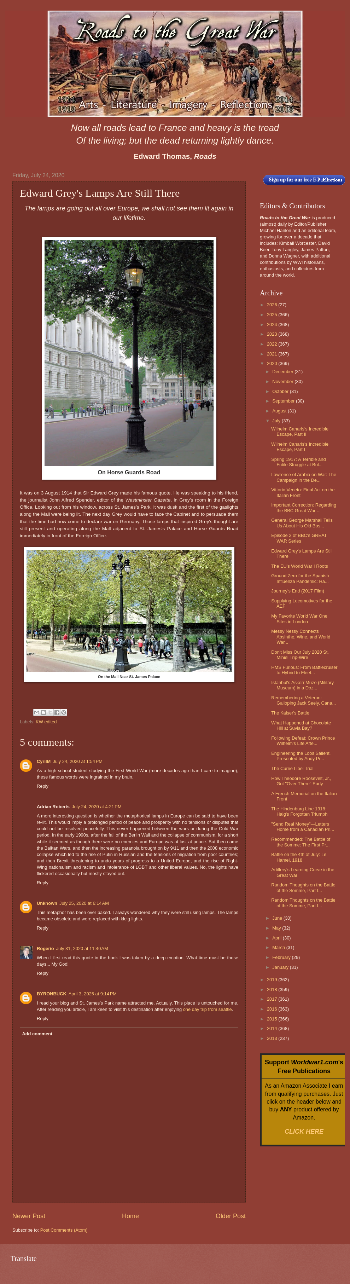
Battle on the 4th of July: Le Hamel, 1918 (298, 857)
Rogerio (45, 948)
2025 (272, 314)
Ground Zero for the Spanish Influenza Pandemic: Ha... (300, 578)
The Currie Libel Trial (292, 768)
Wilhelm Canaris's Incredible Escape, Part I (299, 446)
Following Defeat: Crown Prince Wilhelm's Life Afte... (303, 740)
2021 (272, 354)
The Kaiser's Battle (290, 713)
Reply (42, 786)
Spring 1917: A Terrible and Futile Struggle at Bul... (298, 462)
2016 (272, 1009)
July (276, 420)
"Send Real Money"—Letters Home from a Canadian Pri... (302, 826)
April (277, 938)
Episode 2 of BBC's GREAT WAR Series (299, 538)
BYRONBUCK (51, 993)
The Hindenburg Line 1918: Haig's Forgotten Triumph (299, 811)
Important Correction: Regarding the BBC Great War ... (303, 507)
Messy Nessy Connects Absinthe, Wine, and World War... (300, 637)
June (278, 918)
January (281, 967)
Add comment (37, 1033)
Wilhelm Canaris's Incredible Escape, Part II (299, 431)
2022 (272, 344)
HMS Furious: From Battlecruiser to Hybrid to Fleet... (304, 670)
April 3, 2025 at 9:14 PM (93, 993)
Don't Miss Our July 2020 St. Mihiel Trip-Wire (300, 654)
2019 (272, 979)
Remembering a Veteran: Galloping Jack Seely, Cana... (303, 700)
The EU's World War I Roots (299, 566)
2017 (272, 999)
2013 (272, 1038)
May (277, 928)
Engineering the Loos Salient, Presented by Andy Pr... (301, 756)
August (280, 410)
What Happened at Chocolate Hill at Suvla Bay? (301, 725)
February (282, 957)
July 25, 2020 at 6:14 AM (84, 903)
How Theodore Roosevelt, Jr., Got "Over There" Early (301, 781)
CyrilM (44, 761)
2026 (272, 304)
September (284, 401)
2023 (272, 334)
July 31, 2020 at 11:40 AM (82, 948)
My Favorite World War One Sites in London (299, 618)
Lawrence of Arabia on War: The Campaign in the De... (303, 477)
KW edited (46, 721)
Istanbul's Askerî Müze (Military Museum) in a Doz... (302, 685)
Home (130, 1216)
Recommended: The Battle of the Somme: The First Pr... (300, 842)
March (279, 947)
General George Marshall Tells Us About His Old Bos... (302, 522)
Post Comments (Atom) (64, 1230)
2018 (272, 989)
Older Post (231, 1216)
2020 (272, 363)
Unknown (47, 903)
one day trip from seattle (207, 1009)
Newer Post (28, 1216)
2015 (272, 1019)
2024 (272, 324)
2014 (272, 1028)
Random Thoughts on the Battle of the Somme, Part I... (303, 887)
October (281, 391)
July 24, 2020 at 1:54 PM (78, 761)
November (283, 381)
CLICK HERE (304, 1131)
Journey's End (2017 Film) (297, 591)
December (283, 371)
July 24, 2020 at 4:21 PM (97, 806)
